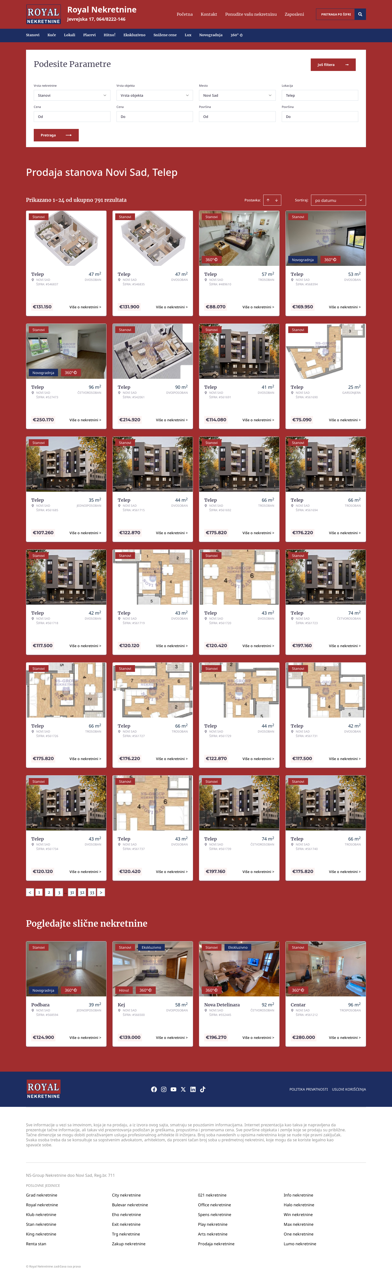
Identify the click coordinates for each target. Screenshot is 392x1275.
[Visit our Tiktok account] (203, 1088)
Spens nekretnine (214, 1213)
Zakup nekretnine (129, 1242)
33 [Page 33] (92, 891)
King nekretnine (41, 1233)
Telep (290, 94)
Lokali (69, 35)
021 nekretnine (212, 1194)
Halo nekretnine (299, 1203)
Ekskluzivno (135, 35)
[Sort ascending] (268, 199)
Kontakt (209, 14)
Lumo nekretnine (300, 1242)
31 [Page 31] (72, 891)
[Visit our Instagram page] (164, 1088)
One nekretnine (299, 1233)
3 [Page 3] (59, 891)
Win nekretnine (298, 1213)
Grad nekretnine (41, 1194)
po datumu (325, 199)
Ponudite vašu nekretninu (251, 14)
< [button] (30, 891)
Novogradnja (210, 35)
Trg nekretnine (126, 1233)
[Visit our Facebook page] (154, 1088)
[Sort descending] (276, 199)
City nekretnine (126, 1194)
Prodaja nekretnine (216, 1242)
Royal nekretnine (42, 1203)
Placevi (89, 35)
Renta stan (36, 1242)
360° (236, 35)
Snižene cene (165, 35)
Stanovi (33, 35)
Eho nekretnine (126, 1213)
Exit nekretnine (126, 1223)
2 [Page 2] (49, 891)
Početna (185, 14)
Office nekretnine (214, 1203)
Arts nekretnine (213, 1233)
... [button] (65, 891)
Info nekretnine (298, 1194)
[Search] (360, 14)
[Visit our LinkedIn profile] (193, 1088)
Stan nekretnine (41, 1223)
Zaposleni (294, 14)
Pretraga (56, 134)
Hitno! (110, 35)
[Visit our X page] (183, 1088)
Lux (188, 35)
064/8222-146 (111, 19)
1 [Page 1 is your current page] (39, 891)
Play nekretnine (213, 1223)
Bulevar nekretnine (130, 1203)
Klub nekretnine (41, 1213)
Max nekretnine (299, 1223)
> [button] (101, 891)
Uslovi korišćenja (349, 1088)
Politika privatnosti (309, 1088)
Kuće (52, 35)
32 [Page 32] (82, 891)
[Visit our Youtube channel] (173, 1088)
